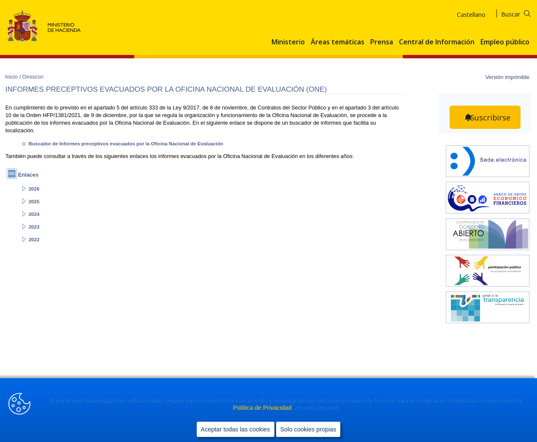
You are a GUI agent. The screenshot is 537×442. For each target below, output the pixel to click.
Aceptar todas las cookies (235, 429)
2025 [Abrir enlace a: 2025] (34, 201)
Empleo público (504, 42)
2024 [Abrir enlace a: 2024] (34, 214)
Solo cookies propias (308, 429)
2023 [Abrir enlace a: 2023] (34, 226)
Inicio (12, 77)
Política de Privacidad (263, 408)
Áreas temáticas (337, 42)
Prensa (381, 42)
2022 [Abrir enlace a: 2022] (34, 239)
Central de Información (437, 42)
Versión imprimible (507, 77)
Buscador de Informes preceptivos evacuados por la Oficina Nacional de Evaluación (126, 143)
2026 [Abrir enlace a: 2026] (34, 188)
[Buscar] (521, 12)
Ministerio (288, 42)
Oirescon (32, 77)
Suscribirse (490, 117)
